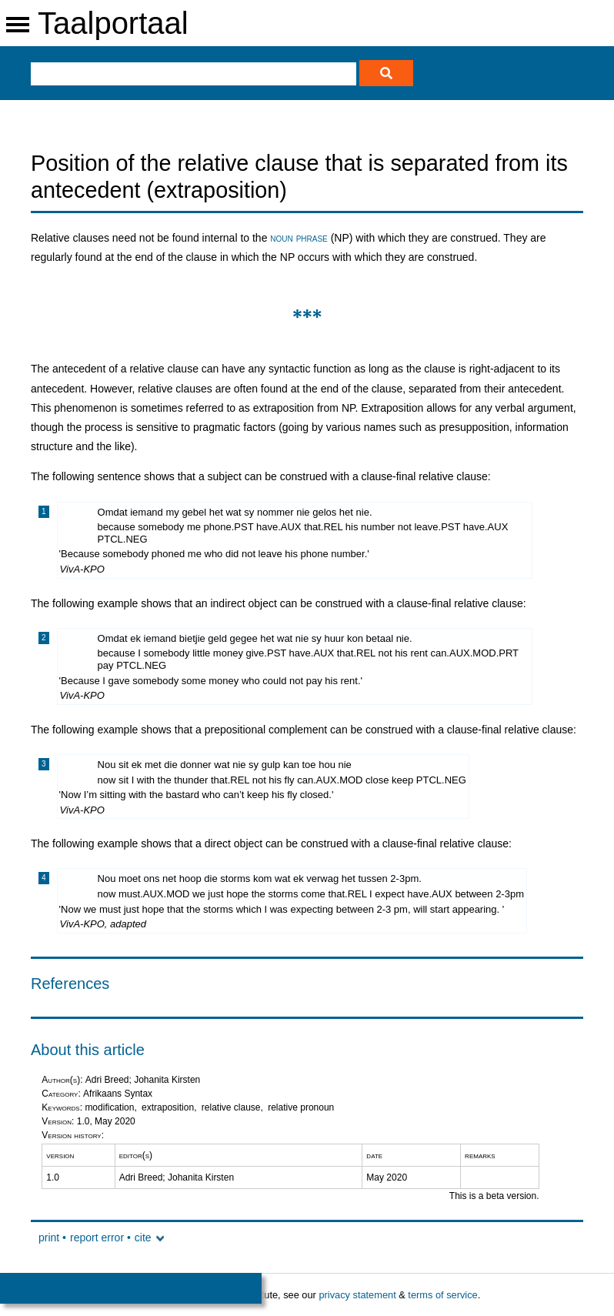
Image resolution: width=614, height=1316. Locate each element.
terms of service (442, 1295)
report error (97, 1237)
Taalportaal (113, 23)
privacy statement (357, 1295)
